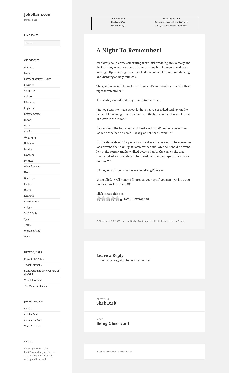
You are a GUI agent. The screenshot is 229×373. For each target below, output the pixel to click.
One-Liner (29, 178)
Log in (27, 308)
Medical (28, 160)
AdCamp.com (118, 18)
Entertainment (32, 114)
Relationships (31, 201)
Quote (27, 189)
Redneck (29, 195)
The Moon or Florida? (36, 286)
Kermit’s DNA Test (34, 259)
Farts (27, 125)
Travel (27, 225)
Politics (28, 184)
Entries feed (31, 314)
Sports (27, 219)
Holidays (29, 143)
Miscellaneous (32, 166)
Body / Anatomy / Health (37, 78)
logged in (119, 260)
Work (27, 236)
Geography (30, 137)
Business (29, 84)
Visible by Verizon (171, 18)
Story (181, 221)
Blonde (28, 73)
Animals (28, 67)
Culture (28, 96)
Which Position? (33, 280)
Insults (28, 149)
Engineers (29, 108)
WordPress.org (32, 326)
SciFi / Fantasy (32, 213)
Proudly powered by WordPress (114, 351)
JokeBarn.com (38, 14)
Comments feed (32, 320)
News (27, 172)
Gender (28, 131)
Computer (29, 90)
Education (29, 102)
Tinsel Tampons (33, 265)
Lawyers (29, 154)
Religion (28, 207)
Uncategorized (32, 230)
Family (28, 119)
